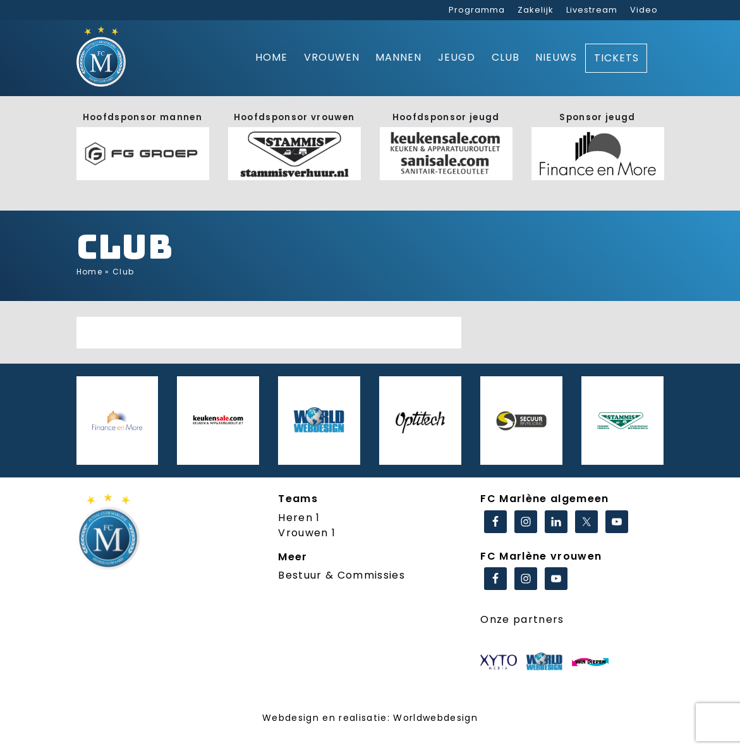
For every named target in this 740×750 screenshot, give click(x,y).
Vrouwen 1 (307, 533)
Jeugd (456, 57)
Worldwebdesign (435, 717)
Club (505, 57)
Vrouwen (332, 57)
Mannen (398, 57)
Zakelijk (536, 10)
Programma (477, 10)
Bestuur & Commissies (341, 575)
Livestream (591, 10)
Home (271, 57)
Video (644, 10)
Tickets (616, 58)
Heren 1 (299, 517)
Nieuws (556, 57)
